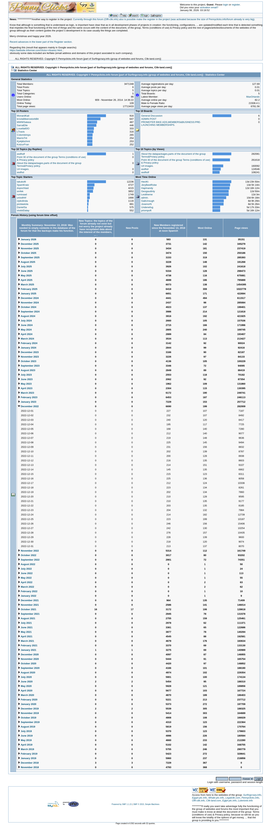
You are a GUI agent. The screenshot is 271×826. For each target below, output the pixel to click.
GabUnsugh (147, 200)
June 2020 (25, 681)
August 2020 (26, 672)
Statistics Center (27, 70)
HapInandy (147, 188)
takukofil (21, 181)
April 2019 (25, 744)
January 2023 (27, 401)
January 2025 (27, 293)
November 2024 (28, 302)
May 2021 (25, 631)
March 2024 (26, 338)
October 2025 (27, 253)
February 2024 (27, 343)
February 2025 (27, 289)
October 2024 (27, 307)
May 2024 (25, 329)
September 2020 (29, 668)
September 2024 (29, 311)
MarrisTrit (22, 138)
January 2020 (27, 704)
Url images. (23, 169)
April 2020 (25, 690)
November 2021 (28, 604)
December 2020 (28, 654)
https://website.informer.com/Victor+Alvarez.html (36, 50)
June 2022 (25, 573)
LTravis (21, 131)
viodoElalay (23, 210)
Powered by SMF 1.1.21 (122, 804)
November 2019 (28, 713)
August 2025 (26, 262)
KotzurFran (23, 144)
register (236, 4)
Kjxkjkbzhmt (23, 141)
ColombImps (24, 134)
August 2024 (26, 316)
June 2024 (25, 325)
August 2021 (26, 618)
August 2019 (26, 726)
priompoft (146, 210)
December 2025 (28, 243)
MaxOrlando (253, 96)
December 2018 (28, 762)
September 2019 (29, 722)
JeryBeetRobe (149, 184)
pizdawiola (22, 204)
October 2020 (27, 663)
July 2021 (25, 622)
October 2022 (27, 555)
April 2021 (25, 636)
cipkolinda (22, 200)
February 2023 (27, 397)
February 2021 (27, 645)
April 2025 (25, 280)
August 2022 (26, 564)
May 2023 (25, 383)
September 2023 (29, 365)
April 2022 (25, 582)
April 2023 (25, 388)
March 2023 (26, 392)
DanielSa (22, 207)
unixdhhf (21, 197)
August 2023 (26, 370)
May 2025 (25, 275)
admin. (144, 197)
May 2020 (25, 686)
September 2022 (29, 559)
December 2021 (28, 600)
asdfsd (20, 172)
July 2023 (25, 374)
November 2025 (28, 248)
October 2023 (27, 361)
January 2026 (27, 239)
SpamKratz (23, 184)
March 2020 (26, 695)
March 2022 (26, 586)
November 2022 (28, 550)
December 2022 (28, 406)
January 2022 (27, 595)
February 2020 (27, 699)
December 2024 (28, 298)
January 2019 (27, 758)
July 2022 (25, 568)
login (225, 4)
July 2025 (25, 266)
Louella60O (23, 128)
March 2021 (26, 641)
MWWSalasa (24, 122)
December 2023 (28, 352)
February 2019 (27, 753)
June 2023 (25, 379)
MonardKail (23, 115)
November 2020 (28, 659)
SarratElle (22, 125)
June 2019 (25, 735)
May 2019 (25, 740)
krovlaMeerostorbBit (28, 118)
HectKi (144, 181)
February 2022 (27, 591)
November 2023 (28, 356)
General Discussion (151, 115)
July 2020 (25, 677)
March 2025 (26, 284)
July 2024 (25, 320)
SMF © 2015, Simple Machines (146, 804)
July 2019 (25, 731)
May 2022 (25, 577)
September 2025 (29, 257)
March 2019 (26, 749)
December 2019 (28, 708)
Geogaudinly (148, 191)
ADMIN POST (148, 118)
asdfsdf (21, 153)
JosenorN (146, 204)
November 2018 (28, 767)
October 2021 (27, 609)
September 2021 (29, 613)
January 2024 (27, 347)
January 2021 (27, 650)
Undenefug (147, 207)
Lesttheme (147, 194)
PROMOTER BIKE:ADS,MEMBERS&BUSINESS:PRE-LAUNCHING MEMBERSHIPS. (171, 123)
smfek (20, 191)
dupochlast (23, 188)
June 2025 (25, 271)
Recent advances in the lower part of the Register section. (41, 41)
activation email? (209, 7)
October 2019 (27, 717)
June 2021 (25, 627)
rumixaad (22, 194)
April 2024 (25, 334)
